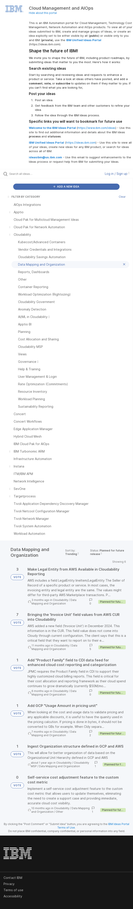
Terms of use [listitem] (13, 890)
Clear (122, 196)
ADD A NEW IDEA (66, 186)
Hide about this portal (43, 13)
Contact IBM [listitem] (13, 878)
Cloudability (60, 600)
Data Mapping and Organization (53, 601)
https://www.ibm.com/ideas (96, 128)
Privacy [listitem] (9, 884)
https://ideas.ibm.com (81, 142)
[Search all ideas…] (34, 173)
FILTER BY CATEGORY (23, 196)
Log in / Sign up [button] (117, 173)
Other (59, 811)
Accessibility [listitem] (13, 896)
